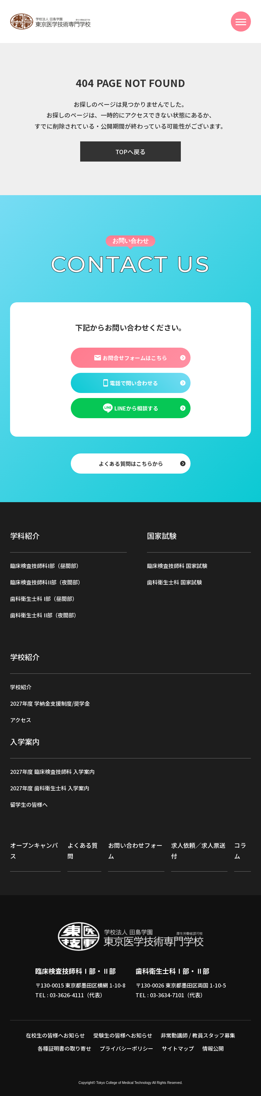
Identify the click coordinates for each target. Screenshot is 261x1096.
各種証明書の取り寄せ (64, 1048)
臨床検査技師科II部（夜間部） (46, 582)
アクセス (20, 720)
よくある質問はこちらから (130, 463)
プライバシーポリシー (126, 1048)
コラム (240, 850)
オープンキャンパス (34, 850)
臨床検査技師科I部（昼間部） (46, 566)
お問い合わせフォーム (135, 850)
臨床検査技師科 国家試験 (177, 566)
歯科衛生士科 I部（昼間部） (43, 599)
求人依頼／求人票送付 (198, 850)
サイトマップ (178, 1048)
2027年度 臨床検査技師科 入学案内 (52, 772)
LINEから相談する (130, 408)
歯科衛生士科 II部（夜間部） (44, 615)
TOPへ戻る (130, 151)
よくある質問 (82, 850)
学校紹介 (21, 687)
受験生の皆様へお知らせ (122, 1035)
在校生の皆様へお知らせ (55, 1035)
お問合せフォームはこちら (130, 357)
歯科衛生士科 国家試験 (174, 582)
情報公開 (213, 1048)
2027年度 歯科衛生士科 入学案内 (49, 788)
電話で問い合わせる (130, 383)
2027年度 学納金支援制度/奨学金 (50, 703)
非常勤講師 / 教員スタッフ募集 (198, 1035)
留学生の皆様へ (29, 804)
